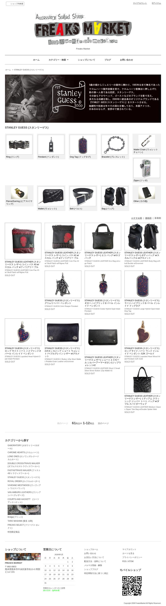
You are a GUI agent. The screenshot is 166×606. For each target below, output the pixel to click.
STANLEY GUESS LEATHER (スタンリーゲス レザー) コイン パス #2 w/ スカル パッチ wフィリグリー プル (63, 255)
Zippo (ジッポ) (146, 170)
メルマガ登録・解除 (93, 565)
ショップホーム (91, 549)
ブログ (107, 60)
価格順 (148, 218)
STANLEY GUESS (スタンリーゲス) (29, 70)
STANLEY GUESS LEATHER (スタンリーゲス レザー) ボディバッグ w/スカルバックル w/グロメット (142, 255)
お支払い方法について (94, 557)
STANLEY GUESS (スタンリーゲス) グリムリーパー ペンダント (62, 301)
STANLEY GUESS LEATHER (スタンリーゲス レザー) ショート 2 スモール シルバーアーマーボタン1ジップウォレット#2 (103, 361)
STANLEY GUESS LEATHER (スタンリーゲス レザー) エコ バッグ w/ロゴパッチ (103, 255)
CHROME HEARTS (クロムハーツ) (23, 452)
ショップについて (86, 60)
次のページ (103, 423)
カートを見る (128, 553)
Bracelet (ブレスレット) (115, 146)
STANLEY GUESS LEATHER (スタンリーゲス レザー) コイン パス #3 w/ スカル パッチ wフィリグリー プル (23, 264)
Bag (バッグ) (115, 198)
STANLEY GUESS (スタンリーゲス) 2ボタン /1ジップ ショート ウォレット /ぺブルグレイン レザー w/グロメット (62, 352)
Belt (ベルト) (83, 198)
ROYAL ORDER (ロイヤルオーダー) (24, 481)
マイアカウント (140, 3)
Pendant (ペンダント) (51, 146)
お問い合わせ (126, 60)
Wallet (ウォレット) (51, 198)
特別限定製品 (14, 532)
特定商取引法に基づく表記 (96, 573)
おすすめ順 (136, 218)
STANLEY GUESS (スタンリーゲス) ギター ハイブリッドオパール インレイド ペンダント (102, 303)
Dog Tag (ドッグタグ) (83, 146)
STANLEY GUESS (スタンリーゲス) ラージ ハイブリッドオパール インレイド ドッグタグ (142, 303)
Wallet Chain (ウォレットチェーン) (145, 144)
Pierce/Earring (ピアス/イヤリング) (19, 195)
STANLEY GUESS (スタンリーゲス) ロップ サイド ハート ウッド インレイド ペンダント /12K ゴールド (141, 351)
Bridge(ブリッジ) (24, 511)
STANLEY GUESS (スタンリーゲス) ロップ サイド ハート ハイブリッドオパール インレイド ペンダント (23, 351)
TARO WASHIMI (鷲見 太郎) (20, 521)
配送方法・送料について (95, 561)
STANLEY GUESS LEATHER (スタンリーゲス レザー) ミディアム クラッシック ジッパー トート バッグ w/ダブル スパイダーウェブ (142, 400)
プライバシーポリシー (132, 557)
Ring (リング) (19, 146)
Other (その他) (144, 194)
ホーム (36, 60)
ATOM (131, 561)
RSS (124, 561)
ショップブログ (91, 569)
